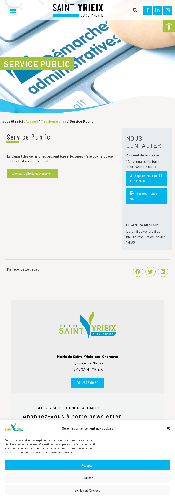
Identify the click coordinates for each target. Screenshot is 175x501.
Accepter (87, 465)
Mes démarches (54, 121)
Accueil (32, 121)
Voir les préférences (87, 490)
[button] (169, 26)
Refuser (88, 478)
